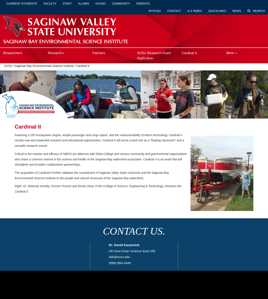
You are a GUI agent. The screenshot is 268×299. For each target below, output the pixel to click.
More (231, 53)
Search (256, 11)
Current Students (21, 3)
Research (56, 53)
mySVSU (155, 11)
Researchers (12, 53)
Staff (67, 3)
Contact (174, 11)
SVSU (8, 66)
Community (121, 3)
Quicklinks (217, 11)
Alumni (83, 3)
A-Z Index (195, 11)
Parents (143, 3)
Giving (100, 3)
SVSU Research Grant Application (154, 55)
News (236, 11)
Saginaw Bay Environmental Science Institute (44, 66)
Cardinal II (189, 53)
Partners (98, 53)
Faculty (50, 3)
